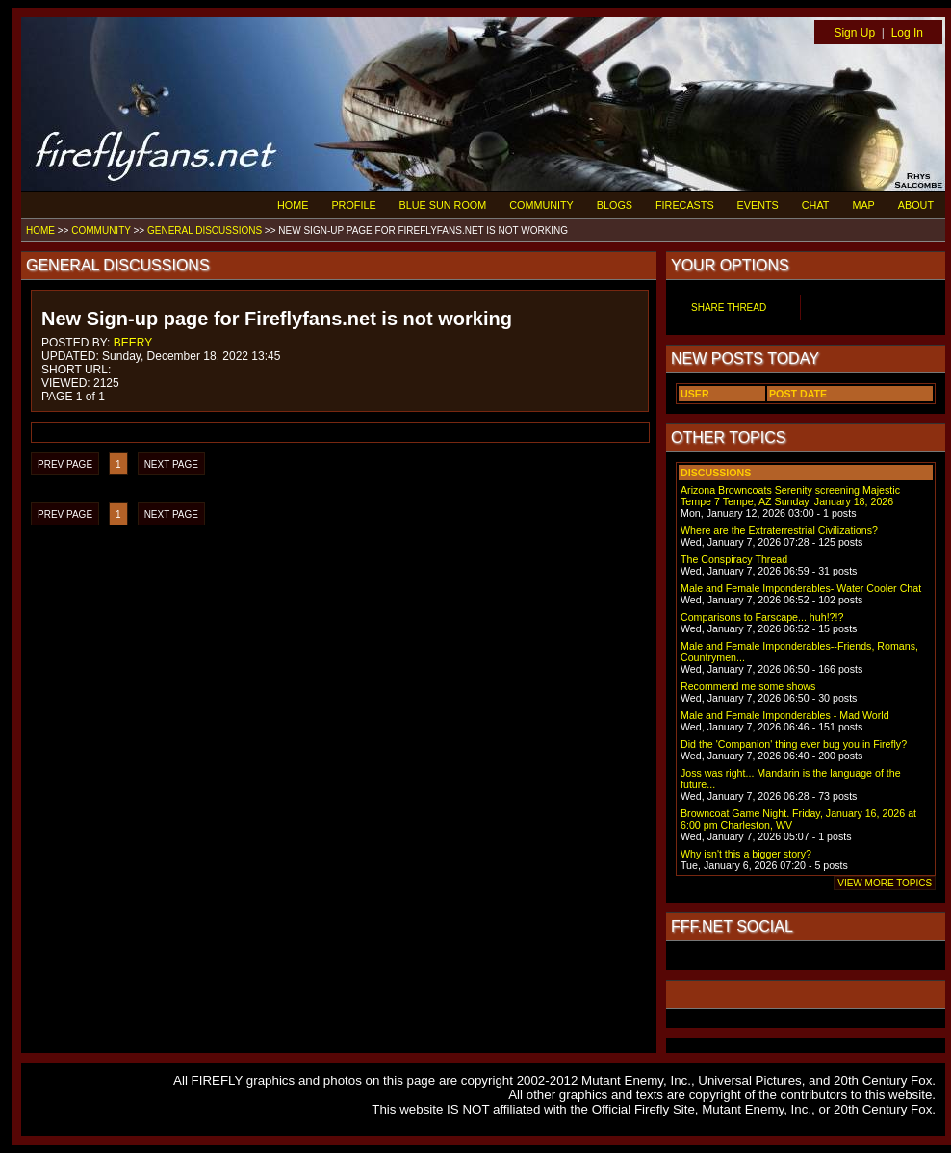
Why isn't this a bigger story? (746, 853)
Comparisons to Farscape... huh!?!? (762, 617)
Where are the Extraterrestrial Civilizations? (779, 530)
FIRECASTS (684, 205)
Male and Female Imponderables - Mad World (785, 715)
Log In (907, 32)
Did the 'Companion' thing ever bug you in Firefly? (794, 744)
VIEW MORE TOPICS (885, 883)
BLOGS (614, 205)
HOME (292, 205)
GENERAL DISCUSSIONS (204, 230)
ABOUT (916, 205)
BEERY (133, 342)
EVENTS (758, 205)
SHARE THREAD (728, 307)
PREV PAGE (65, 464)
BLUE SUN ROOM (443, 205)
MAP (863, 205)
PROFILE (353, 205)
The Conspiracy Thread (734, 559)
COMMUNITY (541, 205)
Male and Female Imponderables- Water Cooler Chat (801, 588)
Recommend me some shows (748, 686)
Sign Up (854, 32)
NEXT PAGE (171, 464)
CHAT (816, 205)
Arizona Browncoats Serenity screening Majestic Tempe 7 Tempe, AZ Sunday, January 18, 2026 (790, 495)
